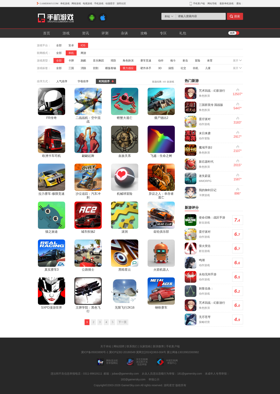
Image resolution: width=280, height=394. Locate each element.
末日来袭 (205, 133)
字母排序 (83, 81)
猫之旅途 (51, 217)
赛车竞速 (145, 60)
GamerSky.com (130, 385)
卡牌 (71, 60)
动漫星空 (110, 3)
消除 (83, 68)
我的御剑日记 (207, 190)
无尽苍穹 (205, 317)
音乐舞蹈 (98, 60)
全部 (59, 45)
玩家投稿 (145, 346)
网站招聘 (119, 346)
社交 (183, 68)
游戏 (66, 33)
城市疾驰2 (88, 217)
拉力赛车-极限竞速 (51, 179)
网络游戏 (76, 3)
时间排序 (104, 81)
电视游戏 (87, 3)
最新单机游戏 (227, 3)
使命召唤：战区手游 (212, 217)
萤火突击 (205, 245)
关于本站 (105, 346)
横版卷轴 (110, 68)
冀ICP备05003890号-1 (94, 352)
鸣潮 (202, 260)
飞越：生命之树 (161, 141)
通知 (238, 3)
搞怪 (171, 68)
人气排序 (61, 81)
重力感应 (128, 68)
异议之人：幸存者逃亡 (161, 181)
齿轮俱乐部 (161, 217)
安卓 (71, 45)
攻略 (143, 33)
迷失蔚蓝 (205, 175)
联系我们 (132, 346)
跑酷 (83, 60)
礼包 (182, 33)
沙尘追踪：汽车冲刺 (88, 181)
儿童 (208, 68)
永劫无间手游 (207, 274)
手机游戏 (98, 3)
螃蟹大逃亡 (124, 103)
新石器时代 (206, 161)
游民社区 (121, 3)
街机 (195, 68)
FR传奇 (51, 103)
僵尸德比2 (161, 103)
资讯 (85, 33)
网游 (83, 52)
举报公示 (154, 379)
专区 (163, 33)
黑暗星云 (124, 255)
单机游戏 (65, 3)
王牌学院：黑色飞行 (88, 295)
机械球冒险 (124, 179)
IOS (83, 45)
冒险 (197, 60)
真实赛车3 (51, 255)
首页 (46, 33)
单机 (71, 52)
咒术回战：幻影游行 (212, 90)
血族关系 (124, 141)
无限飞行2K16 (124, 293)
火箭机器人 (161, 255)
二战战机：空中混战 (88, 105)
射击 (185, 60)
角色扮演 (128, 60)
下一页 (122, 322)
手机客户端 (173, 346)
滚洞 (124, 217)
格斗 (173, 60)
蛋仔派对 (205, 119)
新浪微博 (158, 346)
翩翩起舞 (88, 141)
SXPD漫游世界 (51, 293)
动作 (161, 60)
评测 (105, 33)
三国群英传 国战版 (211, 104)
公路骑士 (88, 255)
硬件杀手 (145, 68)
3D (160, 68)
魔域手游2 (205, 147)
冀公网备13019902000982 (183, 352)
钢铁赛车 (161, 293)
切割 (95, 68)
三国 (71, 68)
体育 (210, 60)
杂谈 (124, 33)
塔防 (113, 60)
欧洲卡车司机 (51, 141)
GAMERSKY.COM (49, 3)
